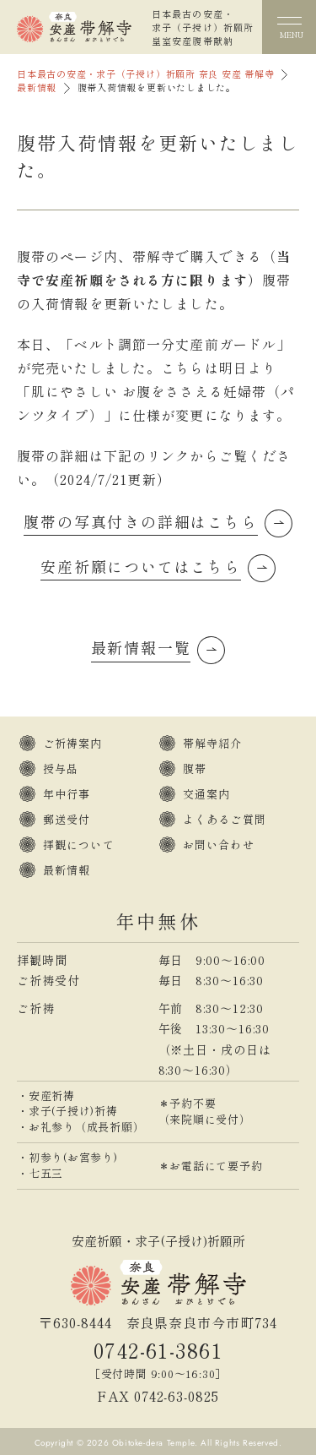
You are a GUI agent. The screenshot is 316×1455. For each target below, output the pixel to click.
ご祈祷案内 (73, 743)
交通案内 (206, 794)
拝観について (79, 844)
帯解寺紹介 (213, 743)
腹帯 (194, 768)
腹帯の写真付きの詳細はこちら (140, 521)
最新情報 (36, 87)
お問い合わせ (218, 844)
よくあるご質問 (224, 819)
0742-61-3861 (158, 1350)
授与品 (60, 768)
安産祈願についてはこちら (140, 566)
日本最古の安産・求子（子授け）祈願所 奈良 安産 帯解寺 (146, 74)
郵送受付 (66, 819)
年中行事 (66, 794)
